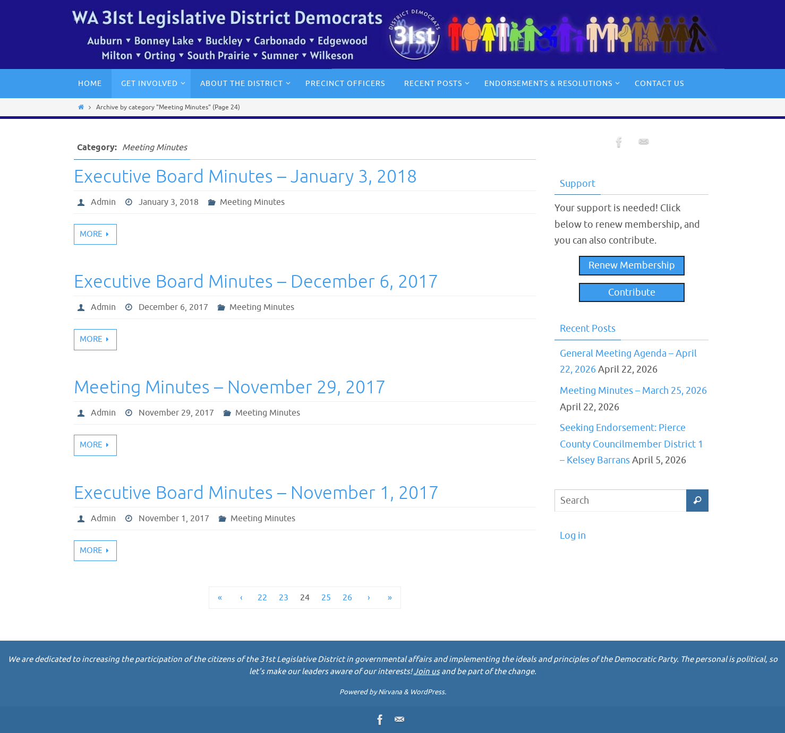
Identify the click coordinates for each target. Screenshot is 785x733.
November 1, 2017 (174, 518)
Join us (427, 672)
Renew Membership (631, 265)
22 (262, 597)
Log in (573, 535)
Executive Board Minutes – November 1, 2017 (256, 492)
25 (326, 597)
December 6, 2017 (173, 307)
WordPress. (428, 691)
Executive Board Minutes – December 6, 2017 (256, 281)
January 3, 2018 (169, 202)
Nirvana (390, 691)
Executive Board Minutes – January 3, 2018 (245, 176)
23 (283, 597)
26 (347, 597)
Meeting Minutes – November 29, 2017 (230, 387)
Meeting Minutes (252, 202)
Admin (103, 202)
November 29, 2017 (176, 413)
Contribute (631, 292)
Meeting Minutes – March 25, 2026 (633, 390)
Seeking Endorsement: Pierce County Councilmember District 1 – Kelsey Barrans (631, 444)
